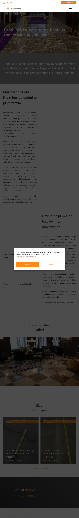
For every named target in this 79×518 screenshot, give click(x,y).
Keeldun (51, 264)
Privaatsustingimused (30, 257)
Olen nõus (27, 264)
